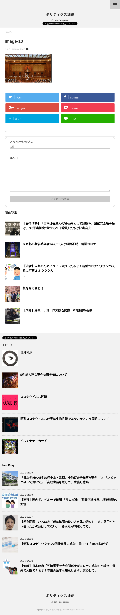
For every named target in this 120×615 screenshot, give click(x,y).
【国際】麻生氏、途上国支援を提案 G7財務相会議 (57, 310)
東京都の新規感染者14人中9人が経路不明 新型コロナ (59, 244)
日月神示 (26, 352)
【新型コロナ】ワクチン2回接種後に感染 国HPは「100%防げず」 (65, 543)
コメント (14, 158)
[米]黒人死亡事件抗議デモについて (43, 374)
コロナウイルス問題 (33, 396)
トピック (7, 345)
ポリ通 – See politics (60, 602)
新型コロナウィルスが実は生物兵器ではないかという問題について (64, 418)
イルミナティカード (33, 440)
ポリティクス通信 (60, 14)
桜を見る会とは (33, 288)
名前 (12, 146)
